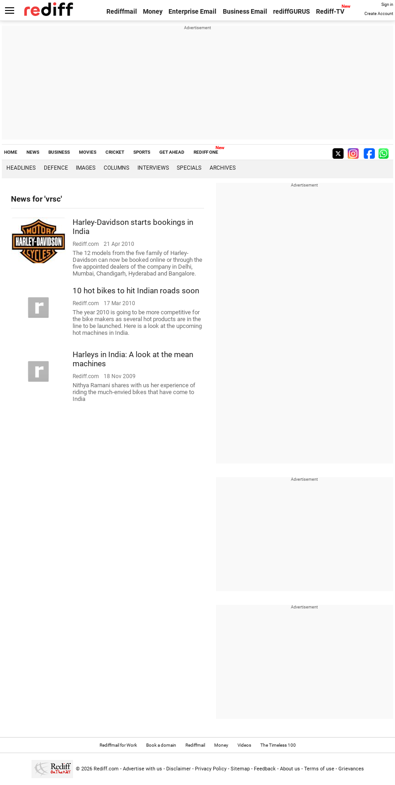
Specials (189, 168)
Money (153, 11)
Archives (223, 168)
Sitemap (240, 769)
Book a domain (161, 745)
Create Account (378, 13)
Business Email (245, 11)
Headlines (21, 168)
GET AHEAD (171, 152)
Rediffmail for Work (118, 745)
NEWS (32, 152)
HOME (10, 152)
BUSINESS (59, 152)
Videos (244, 745)
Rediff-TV (330, 11)
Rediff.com (106, 769)
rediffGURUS (291, 11)
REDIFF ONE (206, 152)
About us (290, 769)
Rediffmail (121, 11)
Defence (56, 168)
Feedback (265, 769)
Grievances (351, 769)
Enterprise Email (192, 11)
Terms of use (319, 769)
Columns (116, 168)
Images (85, 168)
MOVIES (87, 152)
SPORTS (141, 152)
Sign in (387, 4)
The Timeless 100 (278, 745)
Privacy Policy (210, 769)
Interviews (153, 168)
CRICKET (114, 152)
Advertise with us (142, 769)
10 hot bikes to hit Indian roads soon (136, 290)
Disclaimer (178, 769)
